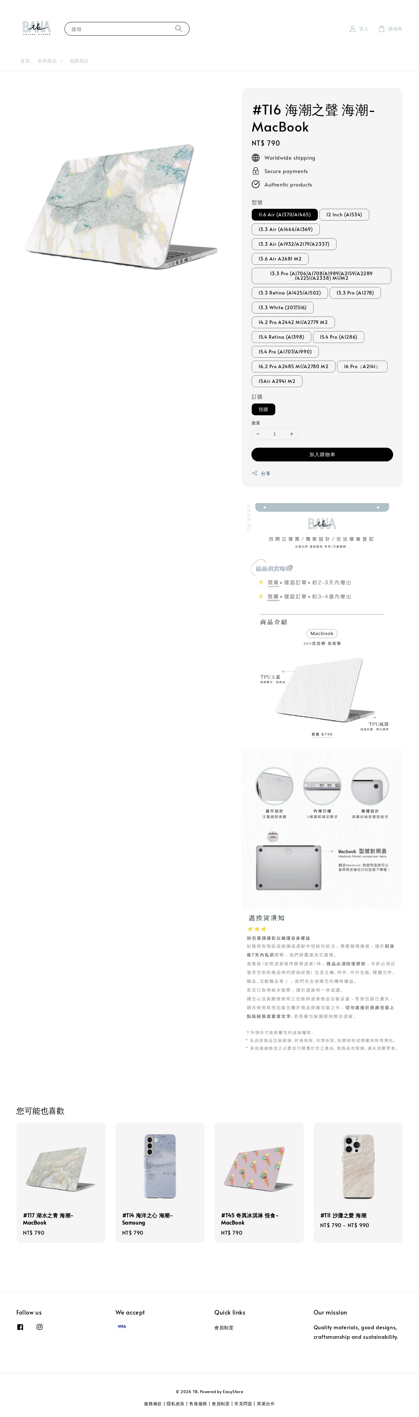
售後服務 (198, 1404)
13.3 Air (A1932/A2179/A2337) (294, 244)
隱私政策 (176, 1404)
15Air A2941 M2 (277, 381)
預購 (263, 409)
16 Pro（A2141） (362, 366)
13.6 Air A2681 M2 (280, 259)
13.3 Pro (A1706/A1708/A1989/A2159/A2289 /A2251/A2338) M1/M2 (321, 275)
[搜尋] (178, 28)
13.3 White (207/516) (283, 307)
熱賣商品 (79, 61)
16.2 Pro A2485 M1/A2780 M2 (294, 366)
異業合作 (266, 1404)
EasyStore (233, 1391)
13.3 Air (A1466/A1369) (286, 229)
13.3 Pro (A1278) (355, 293)
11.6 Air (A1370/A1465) (285, 214)
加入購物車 (322, 454)
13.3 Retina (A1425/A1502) (290, 293)
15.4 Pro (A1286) (338, 337)
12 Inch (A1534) (344, 214)
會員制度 (223, 1328)
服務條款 (153, 1404)
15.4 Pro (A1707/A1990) (285, 352)
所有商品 (47, 61)
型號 (257, 202)
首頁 (25, 61)
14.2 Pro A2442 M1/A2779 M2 (293, 322)
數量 (256, 423)
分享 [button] (261, 473)
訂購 (257, 396)
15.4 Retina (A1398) (281, 337)
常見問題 (243, 1404)
